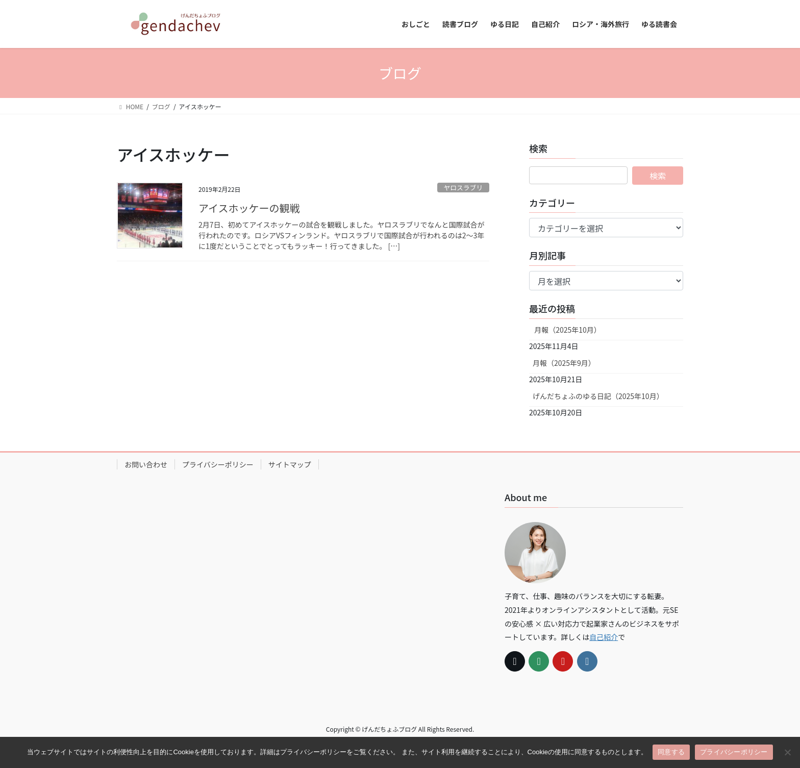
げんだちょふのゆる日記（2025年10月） (598, 396)
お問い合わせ (145, 464)
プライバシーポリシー (218, 464)
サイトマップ (289, 464)
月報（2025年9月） (564, 363)
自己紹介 (603, 637)
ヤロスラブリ (463, 187)
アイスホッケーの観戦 (248, 208)
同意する (671, 752)
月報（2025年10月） (567, 330)
